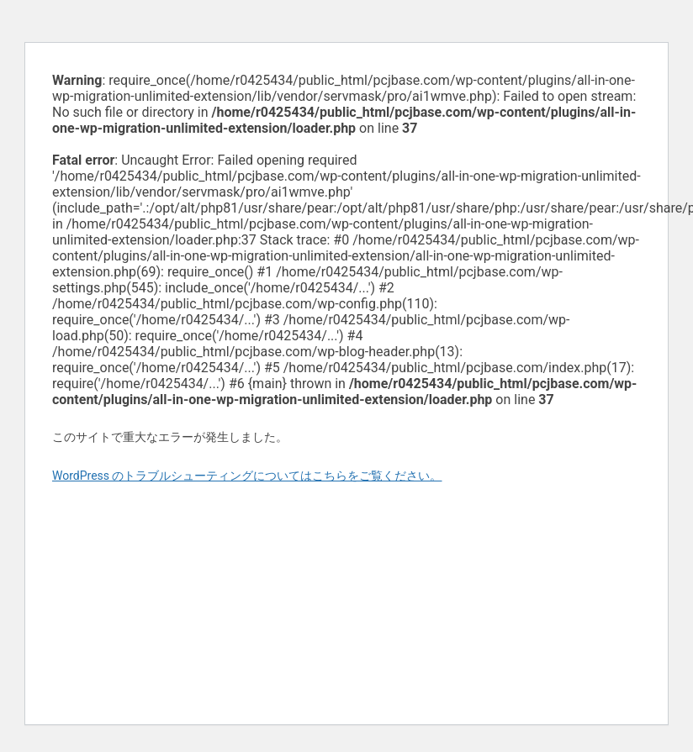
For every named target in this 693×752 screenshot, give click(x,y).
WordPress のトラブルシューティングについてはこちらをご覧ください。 (247, 475)
